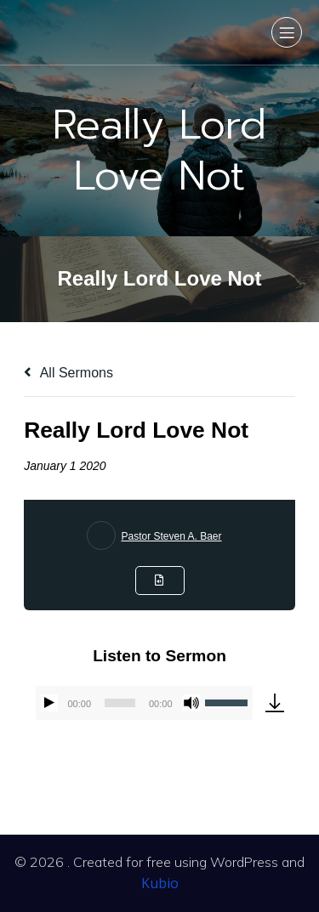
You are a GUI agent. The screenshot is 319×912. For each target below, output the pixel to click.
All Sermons (68, 372)
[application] (144, 703)
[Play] (49, 702)
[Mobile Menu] (286, 32)
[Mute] (191, 702)
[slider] (120, 703)
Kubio (160, 883)
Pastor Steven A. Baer (171, 536)
